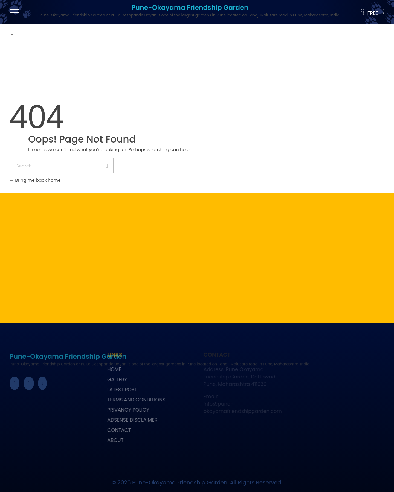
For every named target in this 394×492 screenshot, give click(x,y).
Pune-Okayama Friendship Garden (190, 7)
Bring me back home (35, 180)
